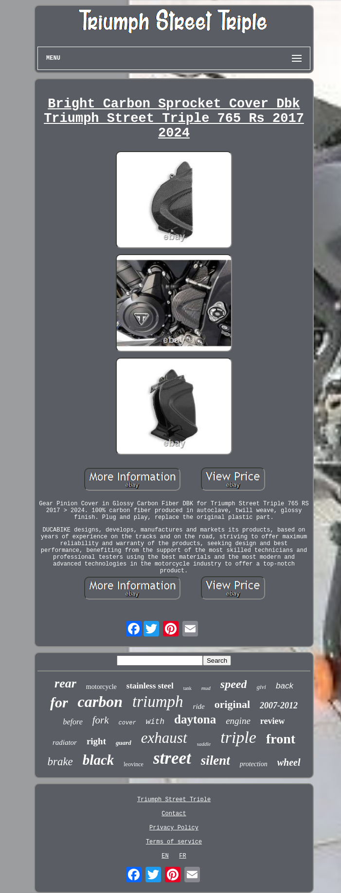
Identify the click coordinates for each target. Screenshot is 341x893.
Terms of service (174, 842)
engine (238, 721)
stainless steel (150, 685)
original (232, 704)
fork (100, 720)
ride (199, 706)
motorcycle (101, 686)
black (98, 760)
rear (65, 683)
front (280, 738)
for (59, 702)
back (284, 685)
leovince (134, 764)
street (172, 758)
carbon (100, 701)
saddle (204, 744)
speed (233, 684)
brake (59, 762)
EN (165, 856)
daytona (195, 719)
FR (182, 856)
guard (123, 742)
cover (127, 723)
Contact (174, 813)
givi (261, 686)
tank (187, 688)
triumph (157, 701)
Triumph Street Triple (174, 799)
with (155, 722)
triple (238, 737)
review (272, 721)
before (73, 722)
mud (206, 688)
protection (254, 764)
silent (215, 760)
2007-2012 (279, 705)
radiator (65, 742)
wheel (289, 762)
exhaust (164, 737)
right (96, 741)
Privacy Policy (173, 827)
